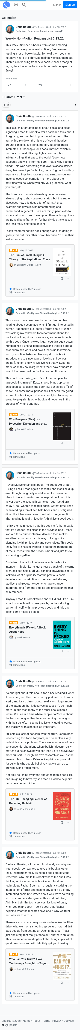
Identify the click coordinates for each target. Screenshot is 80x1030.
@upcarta (9, 1025)
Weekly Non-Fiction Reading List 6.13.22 (48, 120)
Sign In (57, 5)
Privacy (57, 1020)
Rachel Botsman (25, 969)
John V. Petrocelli (26, 809)
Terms (46, 1020)
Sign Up (70, 4)
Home (26, 1020)
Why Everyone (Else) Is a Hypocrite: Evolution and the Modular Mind (27, 422)
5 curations (11, 78)
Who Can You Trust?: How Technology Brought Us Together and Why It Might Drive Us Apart (30, 961)
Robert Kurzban (25, 429)
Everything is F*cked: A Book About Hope (27, 629)
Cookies (69, 1020)
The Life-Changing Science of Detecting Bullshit (28, 801)
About (36, 1020)
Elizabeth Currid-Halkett (29, 265)
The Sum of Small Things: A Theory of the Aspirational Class (29, 257)
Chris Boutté (34, 27)
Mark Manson (24, 637)
